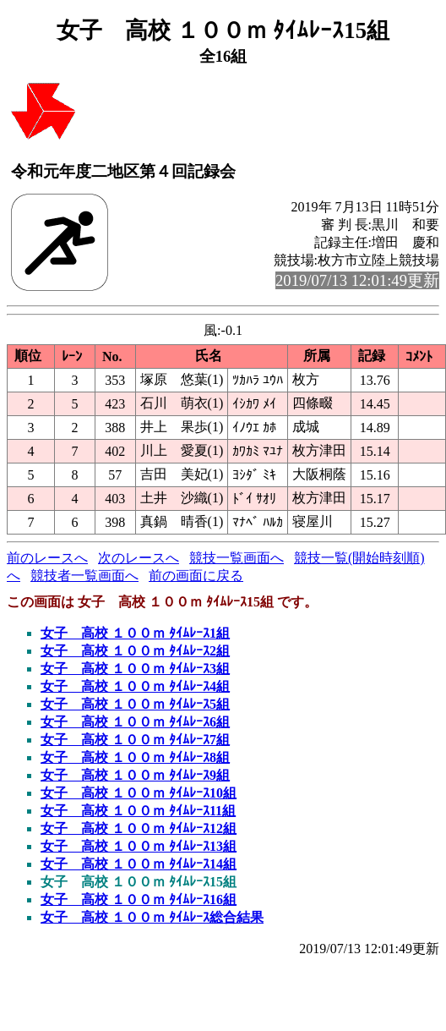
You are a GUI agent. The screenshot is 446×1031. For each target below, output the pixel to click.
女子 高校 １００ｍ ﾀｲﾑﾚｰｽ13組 (139, 846)
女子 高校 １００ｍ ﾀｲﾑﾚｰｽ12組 (139, 828)
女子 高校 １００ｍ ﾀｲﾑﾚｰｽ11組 (138, 810)
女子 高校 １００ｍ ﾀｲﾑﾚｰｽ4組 (135, 686)
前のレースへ (47, 558)
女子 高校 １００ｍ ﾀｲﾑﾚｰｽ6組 (135, 722)
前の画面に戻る (196, 575)
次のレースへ (138, 558)
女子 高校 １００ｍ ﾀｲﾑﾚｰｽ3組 (135, 668)
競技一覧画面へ (236, 558)
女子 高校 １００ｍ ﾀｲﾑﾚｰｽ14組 (139, 864)
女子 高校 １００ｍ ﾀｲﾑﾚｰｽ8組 (135, 757)
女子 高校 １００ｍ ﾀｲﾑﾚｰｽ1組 (135, 633)
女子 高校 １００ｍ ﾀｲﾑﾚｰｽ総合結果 (152, 917)
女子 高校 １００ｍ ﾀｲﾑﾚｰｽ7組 (135, 739)
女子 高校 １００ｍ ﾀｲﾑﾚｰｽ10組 (139, 793)
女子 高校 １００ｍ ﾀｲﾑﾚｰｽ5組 (135, 704)
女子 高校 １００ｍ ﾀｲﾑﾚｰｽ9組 (135, 775)
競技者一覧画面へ (84, 575)
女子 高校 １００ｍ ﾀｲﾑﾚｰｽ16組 (139, 899)
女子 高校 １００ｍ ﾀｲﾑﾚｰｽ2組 (135, 651)
